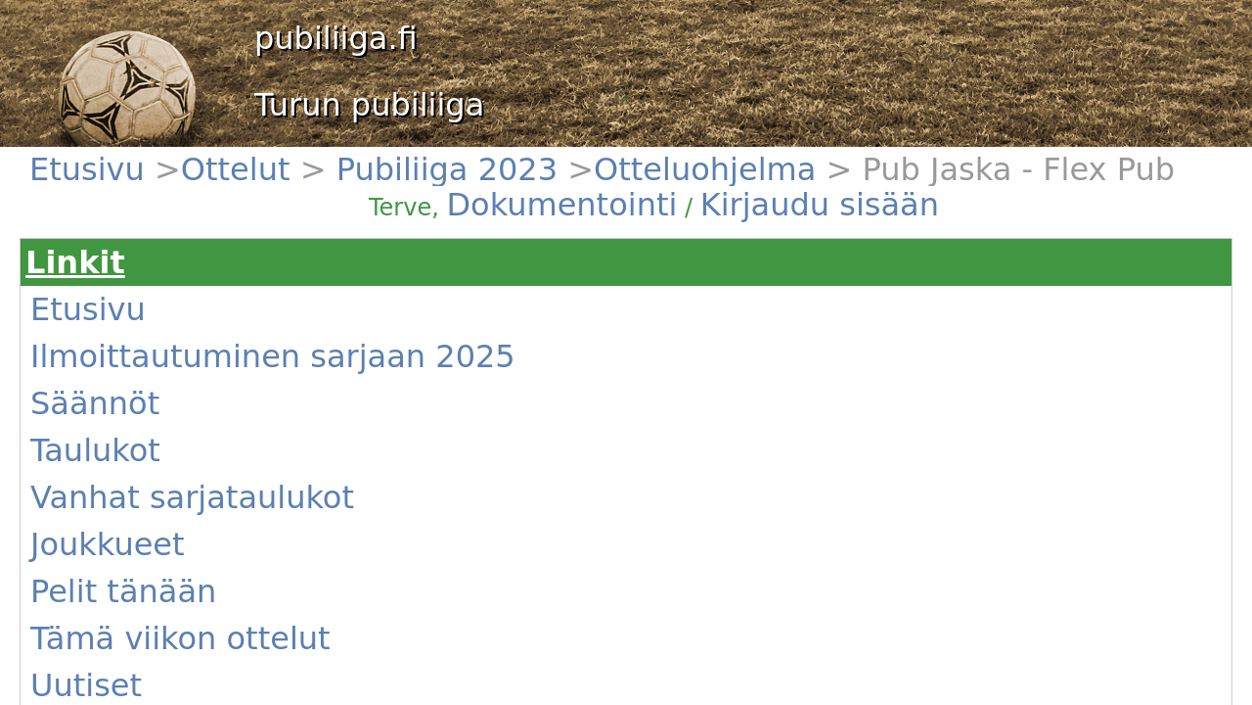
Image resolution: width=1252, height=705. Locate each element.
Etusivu (99, 157)
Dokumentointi (738, 168)
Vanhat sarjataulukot (140, 353)
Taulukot (103, 330)
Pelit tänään (114, 400)
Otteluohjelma (310, 157)
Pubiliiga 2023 (219, 157)
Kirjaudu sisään (829, 168)
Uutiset (100, 447)
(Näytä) (397, 420)
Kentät (98, 471)
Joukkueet (108, 377)
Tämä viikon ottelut (135, 424)
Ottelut (150, 157)
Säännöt (103, 306)
